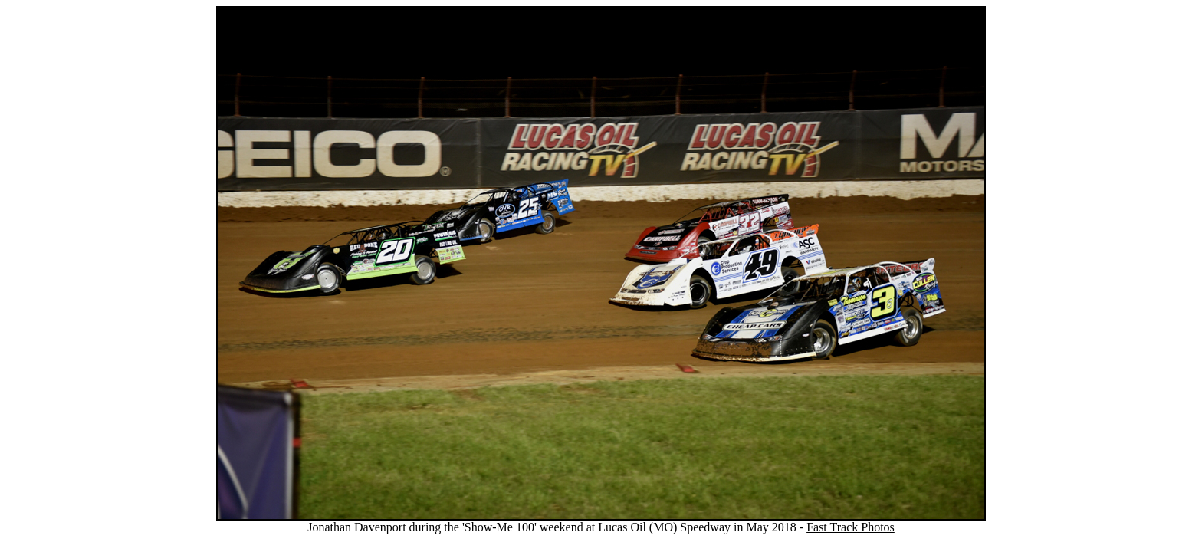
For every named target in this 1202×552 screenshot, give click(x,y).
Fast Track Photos (850, 527)
